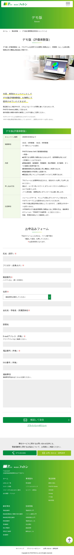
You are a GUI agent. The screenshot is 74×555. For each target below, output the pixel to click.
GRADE (51, 489)
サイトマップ (20, 548)
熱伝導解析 (6, 527)
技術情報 (29, 506)
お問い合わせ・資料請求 (50, 548)
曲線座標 (28, 527)
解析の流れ (52, 482)
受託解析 (28, 482)
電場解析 (5, 524)
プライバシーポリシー (37, 425)
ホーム (5, 31)
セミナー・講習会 (31, 489)
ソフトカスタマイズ (32, 486)
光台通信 (28, 524)
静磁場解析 (6, 520)
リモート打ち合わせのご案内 (12, 489)
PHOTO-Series (53, 486)
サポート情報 (7, 486)
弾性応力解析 (7, 531)
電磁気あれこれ (30, 520)
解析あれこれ (30, 531)
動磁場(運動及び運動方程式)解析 (13, 513)
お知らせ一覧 (7, 482)
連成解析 (5, 534)
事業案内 (29, 478)
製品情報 (15, 31)
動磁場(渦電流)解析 (9, 517)
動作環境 (51, 500)
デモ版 (51, 496)
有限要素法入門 (30, 517)
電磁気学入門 (30, 510)
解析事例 (6, 506)
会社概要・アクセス (9, 493)
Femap (51, 493)
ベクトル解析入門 (31, 513)
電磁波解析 (6, 510)
